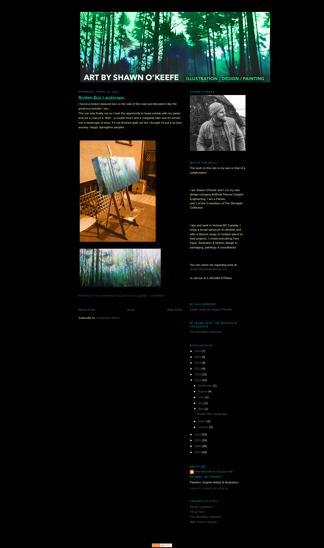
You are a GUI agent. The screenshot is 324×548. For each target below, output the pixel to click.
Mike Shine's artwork (203, 521)
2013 (198, 368)
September (205, 385)
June (201, 397)
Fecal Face (197, 511)
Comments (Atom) (108, 317)
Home (131, 309)
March (202, 421)
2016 (198, 356)
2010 (198, 434)
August (203, 391)
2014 (198, 362)
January (203, 427)
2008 (198, 446)
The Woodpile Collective (205, 331)
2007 (198, 452)
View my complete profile (209, 488)
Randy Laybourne (201, 506)
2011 (198, 380)
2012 (198, 374)
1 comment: (157, 296)
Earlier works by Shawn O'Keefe (211, 309)
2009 (198, 440)
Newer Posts (86, 309)
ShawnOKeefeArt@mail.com (208, 269)
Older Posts (174, 309)
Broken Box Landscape (101, 97)
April (201, 408)
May (201, 403)
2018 (198, 351)
